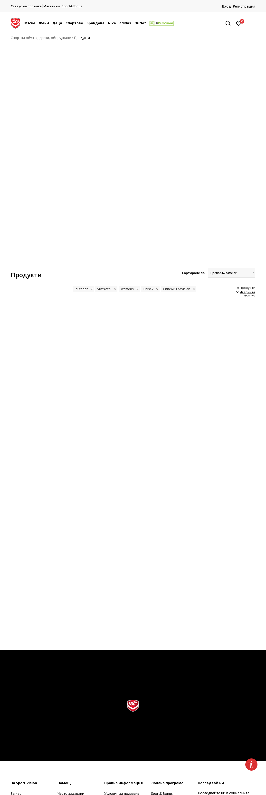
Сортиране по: (193, 273)
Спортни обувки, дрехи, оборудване (41, 37)
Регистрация (244, 6)
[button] (229, 23)
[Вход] (239, 23)
